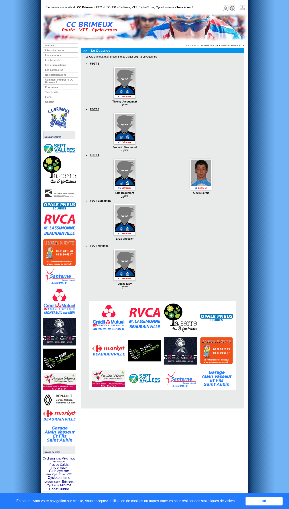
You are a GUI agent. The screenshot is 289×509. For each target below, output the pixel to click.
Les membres (53, 55)
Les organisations (55, 65)
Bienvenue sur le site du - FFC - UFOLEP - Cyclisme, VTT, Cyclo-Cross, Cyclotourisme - (119, 7)
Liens (48, 97)
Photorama (51, 87)
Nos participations (56, 74)
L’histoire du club (55, 50)
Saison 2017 (237, 45)
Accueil (49, 45)
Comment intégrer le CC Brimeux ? (59, 81)
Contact (49, 102)
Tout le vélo (52, 92)
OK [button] (264, 501)
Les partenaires (54, 70)
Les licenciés (53, 60)
